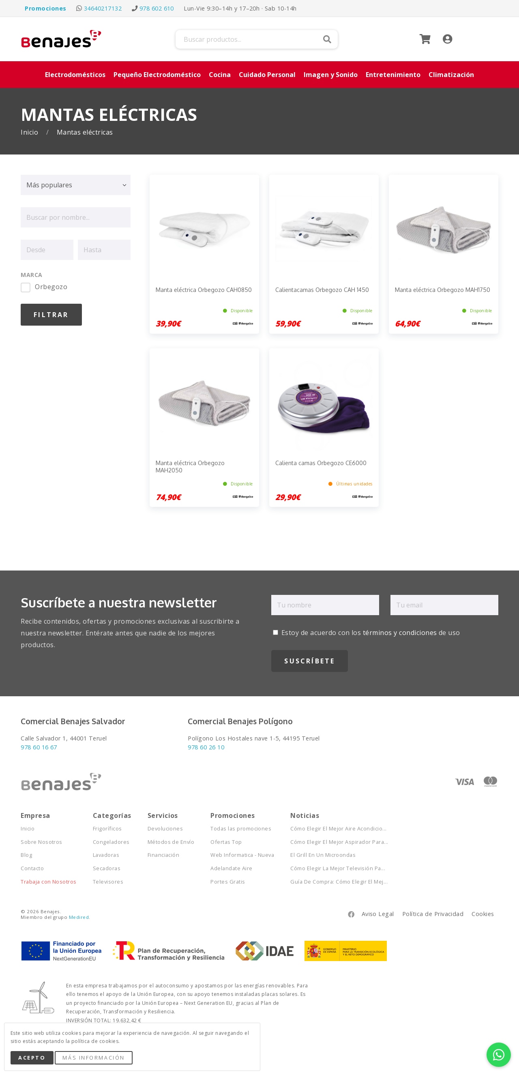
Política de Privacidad (433, 914)
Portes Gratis (227, 881)
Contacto (32, 868)
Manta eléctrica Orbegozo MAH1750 (442, 289)
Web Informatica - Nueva (242, 855)
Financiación (164, 855)
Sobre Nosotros (41, 842)
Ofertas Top (226, 842)
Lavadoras (106, 855)
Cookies (483, 914)
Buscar (327, 39)
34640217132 (103, 8)
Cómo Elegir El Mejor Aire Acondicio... (338, 828)
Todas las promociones (240, 828)
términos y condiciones (400, 632)
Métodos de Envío (171, 842)
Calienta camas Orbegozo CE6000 (321, 462)
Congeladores (111, 842)
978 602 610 (156, 8)
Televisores (108, 881)
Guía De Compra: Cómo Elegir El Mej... (339, 881)
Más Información (93, 1057)
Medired (79, 917)
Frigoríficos (107, 828)
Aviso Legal (378, 914)
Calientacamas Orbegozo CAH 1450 (322, 289)
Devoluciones (165, 828)
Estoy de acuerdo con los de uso (366, 632)
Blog (26, 855)
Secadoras (106, 868)
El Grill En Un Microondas (323, 855)
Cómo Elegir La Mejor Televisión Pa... (337, 868)
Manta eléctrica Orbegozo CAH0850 (204, 289)
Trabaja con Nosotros (49, 881)
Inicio (30, 132)
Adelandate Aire (231, 868)
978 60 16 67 (39, 747)
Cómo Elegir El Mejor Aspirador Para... (339, 842)
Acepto (31, 1057)
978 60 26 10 (206, 747)
